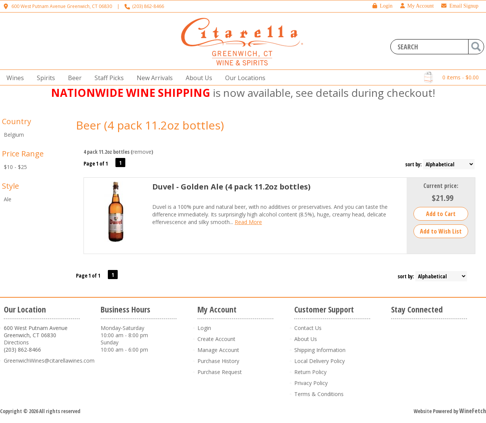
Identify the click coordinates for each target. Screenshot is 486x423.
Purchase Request (219, 372)
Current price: (440, 186)
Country (16, 121)
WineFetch (472, 411)
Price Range (23, 153)
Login (382, 6)
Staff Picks (109, 78)
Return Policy (310, 372)
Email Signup (459, 6)
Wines (13, 78)
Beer (73, 78)
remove (142, 151)
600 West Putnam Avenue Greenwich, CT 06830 (61, 6)
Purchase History (218, 361)
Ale (7, 199)
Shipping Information (320, 350)
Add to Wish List (441, 231)
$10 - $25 (15, 166)
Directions (16, 342)
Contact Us (308, 327)
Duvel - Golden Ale (231, 187)
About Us (196, 78)
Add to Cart (441, 214)
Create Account (216, 339)
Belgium (14, 134)
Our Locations (243, 78)
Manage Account (218, 350)
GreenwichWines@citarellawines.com (49, 360)
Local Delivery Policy (319, 361)
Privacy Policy (311, 383)
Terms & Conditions (319, 394)
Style (10, 186)
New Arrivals (155, 78)
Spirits (43, 78)
